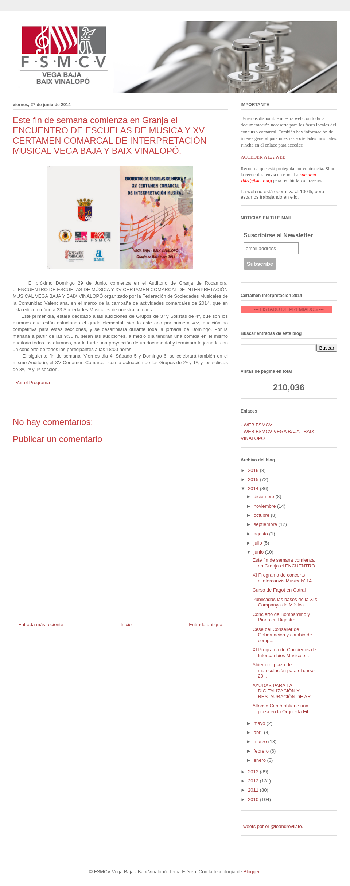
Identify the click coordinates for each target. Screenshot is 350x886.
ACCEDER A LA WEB (263, 157)
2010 (254, 799)
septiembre (266, 524)
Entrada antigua (205, 624)
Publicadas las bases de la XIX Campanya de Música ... (285, 602)
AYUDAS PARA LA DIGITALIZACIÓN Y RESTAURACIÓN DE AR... (283, 691)
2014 (254, 488)
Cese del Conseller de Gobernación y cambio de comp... (282, 635)
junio (259, 552)
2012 (254, 781)
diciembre (265, 496)
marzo (261, 741)
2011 (254, 790)
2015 (254, 479)
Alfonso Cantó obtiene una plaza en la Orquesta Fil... (282, 708)
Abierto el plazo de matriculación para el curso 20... (283, 670)
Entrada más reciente (40, 624)
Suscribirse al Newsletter (278, 235)
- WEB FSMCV (256, 425)
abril (259, 732)
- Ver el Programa (31, 382)
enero (260, 760)
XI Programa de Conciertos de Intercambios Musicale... (284, 652)
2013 (254, 771)
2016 (254, 470)
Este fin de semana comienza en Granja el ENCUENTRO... (285, 563)
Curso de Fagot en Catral (279, 590)
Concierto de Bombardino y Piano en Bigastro (281, 617)
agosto (261, 533)
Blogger (252, 871)
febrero (262, 751)
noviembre (265, 506)
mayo (260, 723)
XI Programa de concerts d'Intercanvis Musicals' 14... (283, 577)
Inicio (126, 624)
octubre (262, 515)
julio (259, 543)
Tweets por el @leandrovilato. (272, 826)
